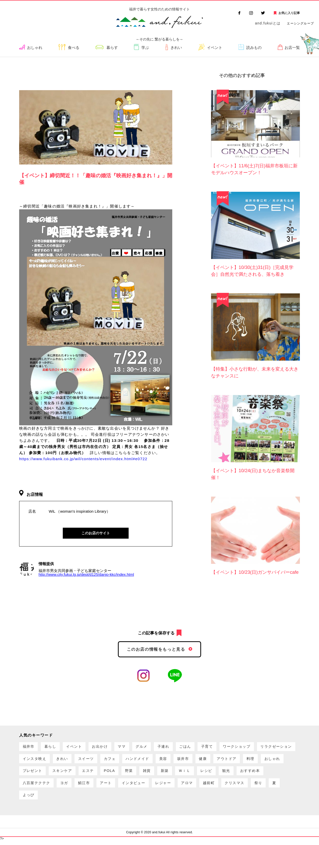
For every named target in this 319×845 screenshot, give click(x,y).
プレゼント (112, 773)
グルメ (150, 747)
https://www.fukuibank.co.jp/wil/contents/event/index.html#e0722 (83, 459)
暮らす (112, 48)
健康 (260, 760)
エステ (171, 773)
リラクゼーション (40, 760)
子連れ (173, 747)
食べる (74, 48)
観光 (50, 786)
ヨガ (142, 786)
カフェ (160, 760)
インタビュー (216, 786)
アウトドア (33, 773)
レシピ (29, 786)
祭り (82, 799)
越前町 (29, 799)
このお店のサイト (95, 533)
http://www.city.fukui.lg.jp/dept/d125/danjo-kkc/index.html (86, 575)
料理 (59, 773)
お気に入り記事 (289, 13)
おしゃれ (35, 48)
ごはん (197, 747)
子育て (220, 747)
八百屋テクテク (112, 786)
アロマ (273, 786)
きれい (176, 48)
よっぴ (118, 799)
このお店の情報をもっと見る (156, 649)
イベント (214, 48)
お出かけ (105, 747)
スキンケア (143, 773)
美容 (218, 760)
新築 (253, 773)
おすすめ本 (76, 786)
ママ (129, 747)
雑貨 (234, 773)
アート (186, 786)
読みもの (254, 48)
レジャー (247, 786)
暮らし (52, 747)
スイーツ (135, 760)
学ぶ (146, 48)
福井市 (29, 747)
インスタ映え (80, 760)
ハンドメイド (190, 760)
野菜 (215, 773)
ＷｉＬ (274, 773)
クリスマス (57, 799)
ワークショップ (252, 747)
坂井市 (239, 760)
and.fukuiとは (267, 23)
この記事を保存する (156, 633)
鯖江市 (163, 786)
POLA (194, 773)
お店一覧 (292, 48)
